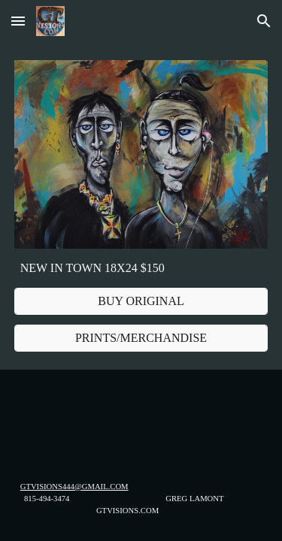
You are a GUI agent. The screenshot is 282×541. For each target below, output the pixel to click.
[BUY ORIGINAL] (141, 301)
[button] (18, 20)
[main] (141, 268)
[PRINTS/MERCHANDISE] (141, 338)
